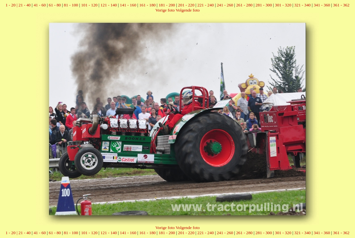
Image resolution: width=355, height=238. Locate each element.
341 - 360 (322, 5)
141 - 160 (128, 5)
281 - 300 (264, 5)
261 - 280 (244, 5)
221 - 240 (206, 5)
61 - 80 (55, 5)
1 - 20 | (11, 5)
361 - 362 (341, 5)
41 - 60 (40, 5)
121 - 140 (108, 5)
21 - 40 (25, 5)
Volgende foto (188, 10)
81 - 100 (71, 5)
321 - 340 (302, 5)
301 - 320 (283, 5)
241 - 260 (225, 5)
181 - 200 (167, 5)
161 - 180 (147, 5)
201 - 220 (186, 5)
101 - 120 (89, 5)
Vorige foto (164, 10)
